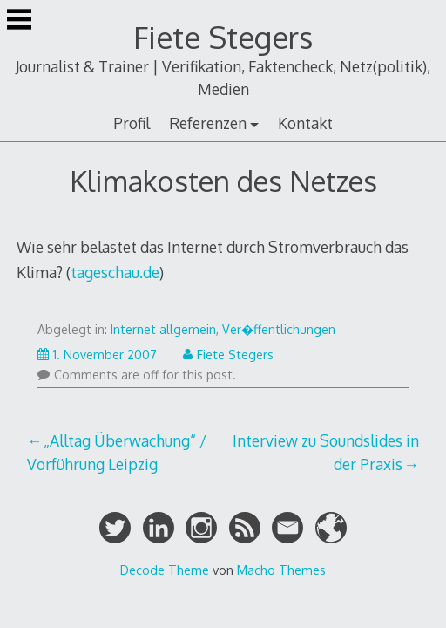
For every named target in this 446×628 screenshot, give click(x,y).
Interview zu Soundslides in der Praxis (326, 452)
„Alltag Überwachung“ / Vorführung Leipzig (116, 452)
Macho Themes (281, 569)
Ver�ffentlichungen (278, 329)
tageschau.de (115, 272)
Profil (131, 123)
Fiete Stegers (223, 37)
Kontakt (305, 123)
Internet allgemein (163, 329)
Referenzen (208, 123)
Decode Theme (164, 569)
